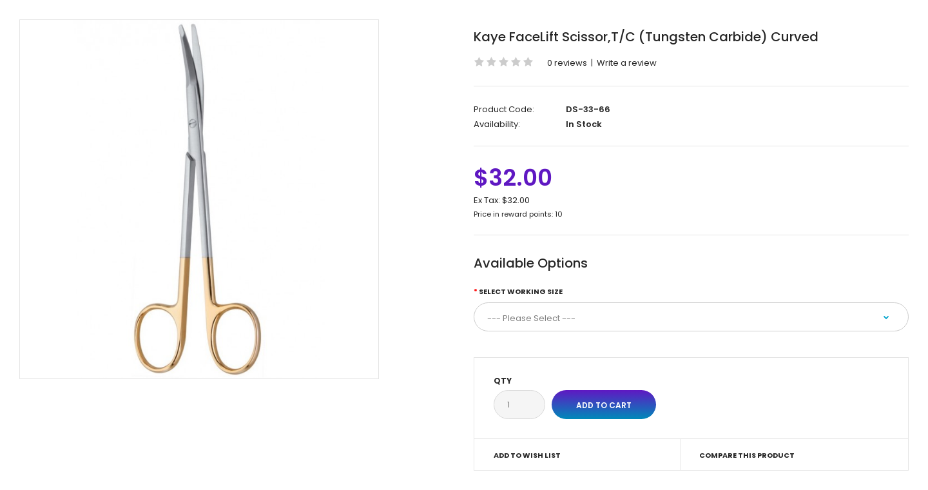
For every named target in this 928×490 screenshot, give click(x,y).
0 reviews (567, 63)
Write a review (627, 63)
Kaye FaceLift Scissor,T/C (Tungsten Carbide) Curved (646, 37)
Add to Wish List (527, 455)
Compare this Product (747, 455)
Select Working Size (521, 291)
